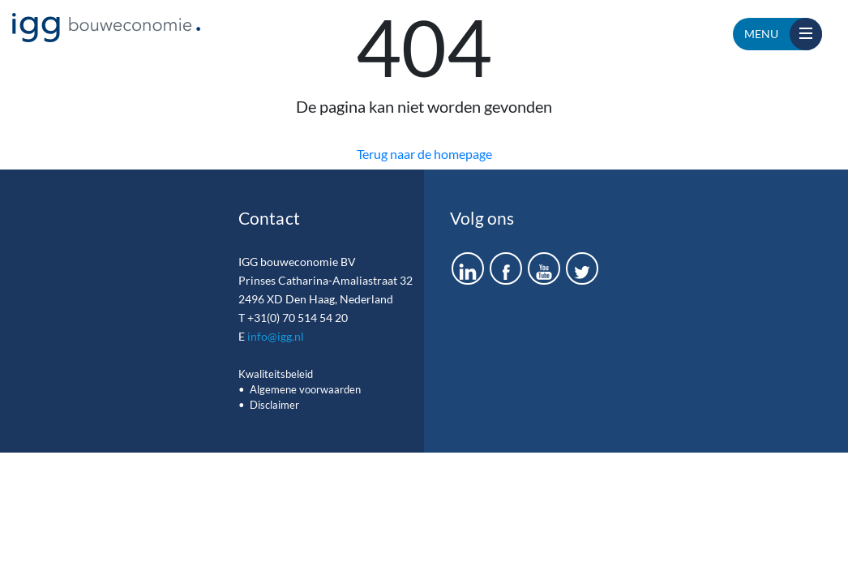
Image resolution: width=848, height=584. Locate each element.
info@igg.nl (275, 336)
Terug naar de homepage (424, 153)
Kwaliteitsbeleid (275, 373)
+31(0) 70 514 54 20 (297, 317)
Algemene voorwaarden (305, 389)
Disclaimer (274, 404)
